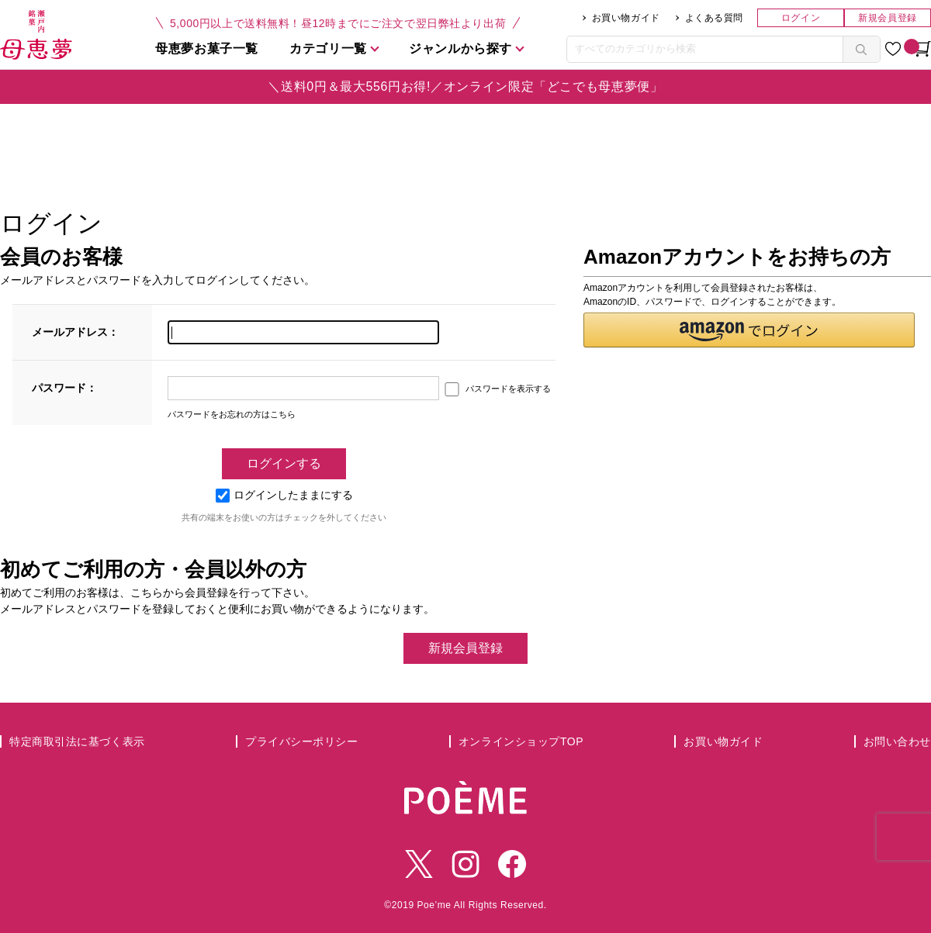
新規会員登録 (887, 17)
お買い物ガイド (626, 17)
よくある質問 (714, 17)
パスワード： (64, 388)
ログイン (800, 17)
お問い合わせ (897, 741)
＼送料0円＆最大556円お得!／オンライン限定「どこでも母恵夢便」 (465, 86)
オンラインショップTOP (521, 741)
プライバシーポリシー (301, 741)
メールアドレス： (75, 332)
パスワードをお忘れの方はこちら (232, 414)
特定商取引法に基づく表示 (77, 741)
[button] (749, 330)
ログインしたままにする (284, 495)
